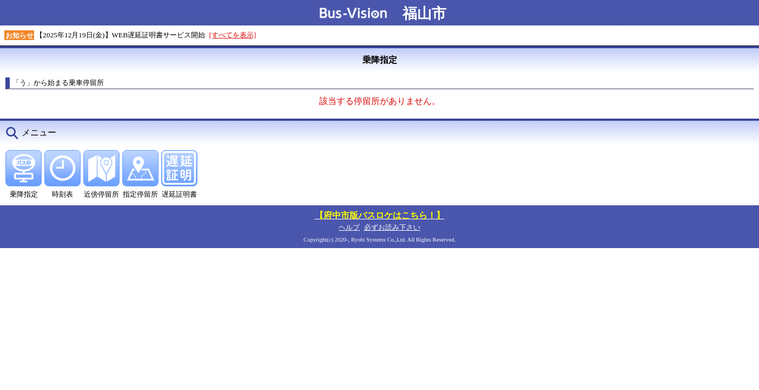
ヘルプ (349, 227)
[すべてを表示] (232, 35)
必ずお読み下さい (392, 227)
